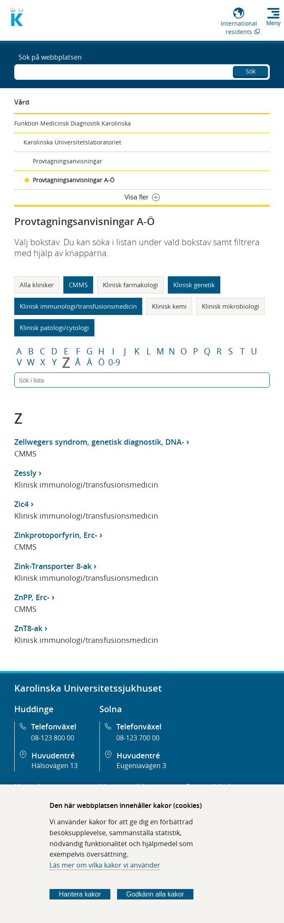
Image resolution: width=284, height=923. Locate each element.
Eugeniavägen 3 (141, 765)
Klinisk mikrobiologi (230, 306)
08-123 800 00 (52, 737)
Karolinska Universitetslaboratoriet (72, 142)
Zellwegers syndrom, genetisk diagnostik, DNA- (99, 442)
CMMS (78, 285)
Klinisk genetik (194, 285)
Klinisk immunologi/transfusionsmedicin (78, 306)
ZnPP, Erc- (32, 597)
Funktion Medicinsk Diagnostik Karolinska (72, 123)
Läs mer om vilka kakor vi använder (105, 865)
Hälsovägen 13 (54, 765)
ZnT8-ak (28, 628)
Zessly (25, 473)
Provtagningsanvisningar (67, 161)
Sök (250, 71)
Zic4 (21, 504)
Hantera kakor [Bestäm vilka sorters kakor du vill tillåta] (80, 894)
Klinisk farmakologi (130, 285)
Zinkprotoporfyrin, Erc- (55, 535)
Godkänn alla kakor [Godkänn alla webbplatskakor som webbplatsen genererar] (155, 894)
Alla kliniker (37, 285)
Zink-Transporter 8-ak (52, 566)
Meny (273, 23)
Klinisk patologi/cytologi (54, 327)
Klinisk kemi (169, 306)
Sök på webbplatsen (50, 57)
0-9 (114, 362)
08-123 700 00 (137, 737)
